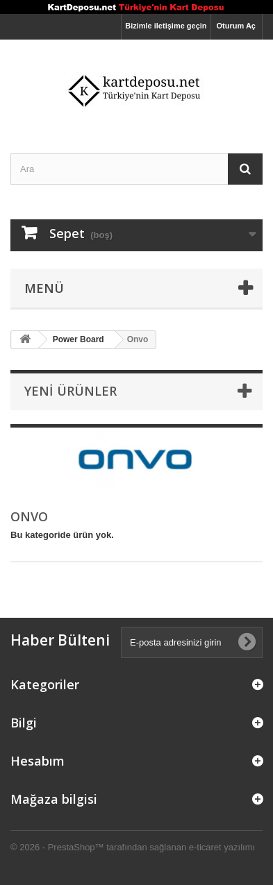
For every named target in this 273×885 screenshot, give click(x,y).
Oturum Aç (236, 26)
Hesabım (37, 760)
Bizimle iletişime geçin (165, 26)
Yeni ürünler (70, 390)
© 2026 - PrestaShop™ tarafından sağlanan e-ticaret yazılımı (132, 847)
